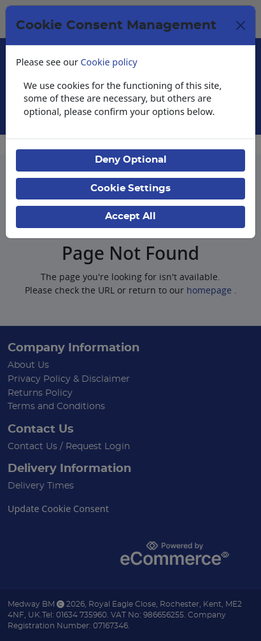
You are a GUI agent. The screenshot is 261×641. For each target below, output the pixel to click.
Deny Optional (131, 160)
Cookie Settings (130, 188)
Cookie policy (109, 62)
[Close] (240, 25)
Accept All (130, 216)
